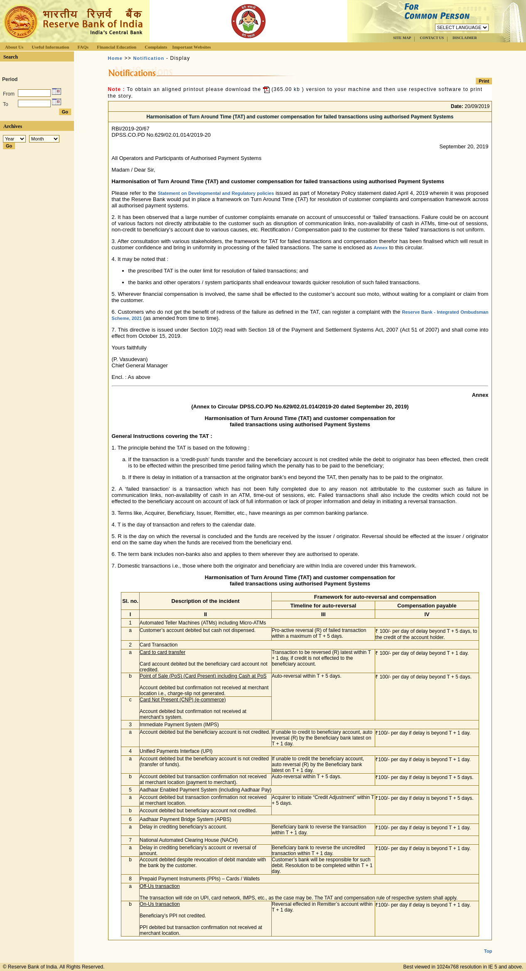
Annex (381, 247)
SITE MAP (402, 38)
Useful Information (50, 46)
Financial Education (116, 46)
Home (115, 58)
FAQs (82, 46)
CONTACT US (432, 38)
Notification (148, 58)
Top (488, 944)
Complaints (156, 46)
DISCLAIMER (464, 38)
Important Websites (191, 46)
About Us (14, 46)
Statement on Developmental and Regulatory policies (216, 193)
